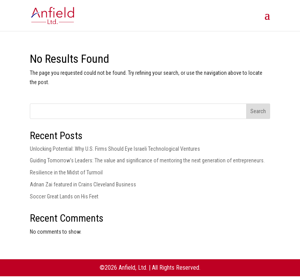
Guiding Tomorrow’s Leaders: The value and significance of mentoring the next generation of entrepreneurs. (147, 160)
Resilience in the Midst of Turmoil (66, 172)
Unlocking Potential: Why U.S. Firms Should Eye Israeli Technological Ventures (115, 149)
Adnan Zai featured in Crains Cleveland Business (83, 184)
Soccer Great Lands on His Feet (64, 196)
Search (258, 111)
